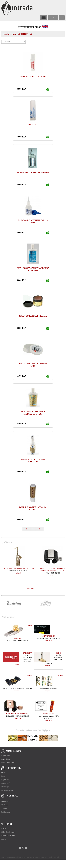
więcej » (18, 643)
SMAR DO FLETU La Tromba (33, 77)
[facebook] (19, 848)
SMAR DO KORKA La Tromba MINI (33, 365)
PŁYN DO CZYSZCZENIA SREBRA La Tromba (33, 269)
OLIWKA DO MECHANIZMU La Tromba (33, 221)
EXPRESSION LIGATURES (17, 714)
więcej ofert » (31, 589)
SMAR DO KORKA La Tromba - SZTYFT (33, 508)
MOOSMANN (48, 714)
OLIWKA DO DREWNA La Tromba (33, 172)
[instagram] (23, 848)
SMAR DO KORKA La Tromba (33, 316)
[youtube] (26, 848)
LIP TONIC (33, 124)
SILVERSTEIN (48, 636)
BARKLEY (27, 653)
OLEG (58, 653)
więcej (18, 573)
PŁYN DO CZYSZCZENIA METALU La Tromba (33, 412)
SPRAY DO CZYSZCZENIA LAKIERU (33, 460)
